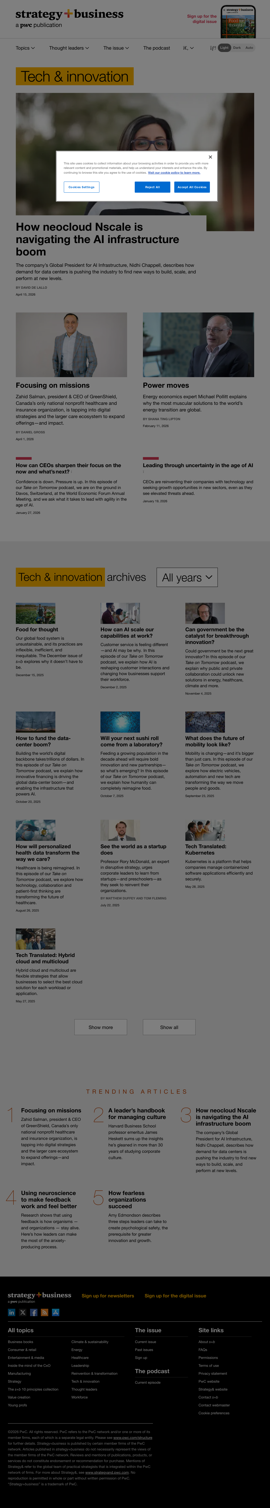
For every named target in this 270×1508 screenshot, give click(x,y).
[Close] (210, 157)
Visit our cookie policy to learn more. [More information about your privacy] (174, 172)
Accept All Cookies (192, 187)
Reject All (152, 187)
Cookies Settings (82, 187)
